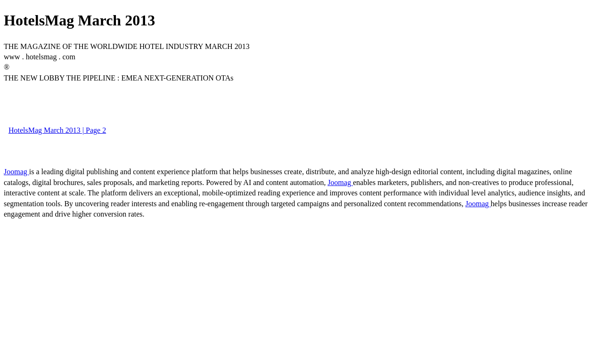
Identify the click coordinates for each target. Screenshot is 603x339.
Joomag (16, 172)
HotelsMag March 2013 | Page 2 (57, 130)
